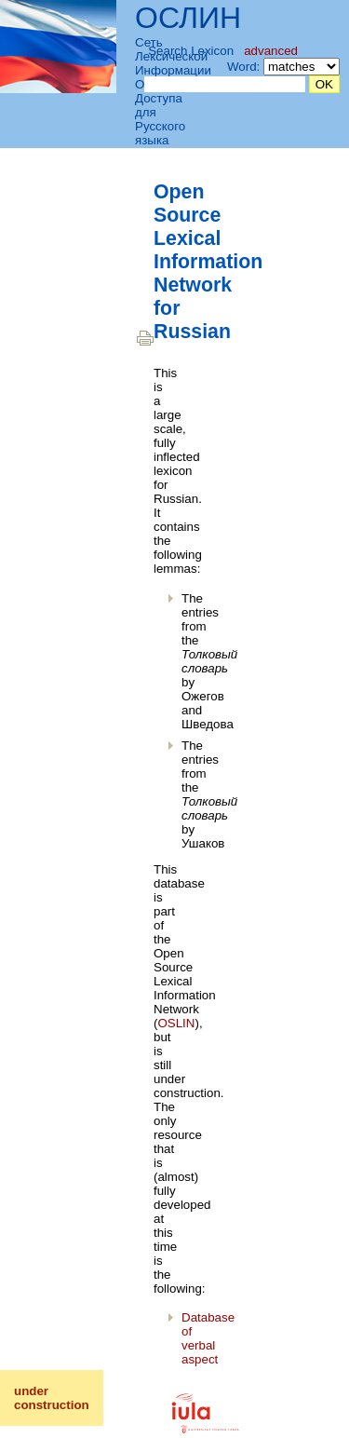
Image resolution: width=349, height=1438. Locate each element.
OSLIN (176, 1023)
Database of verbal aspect (208, 1338)
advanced (271, 51)
